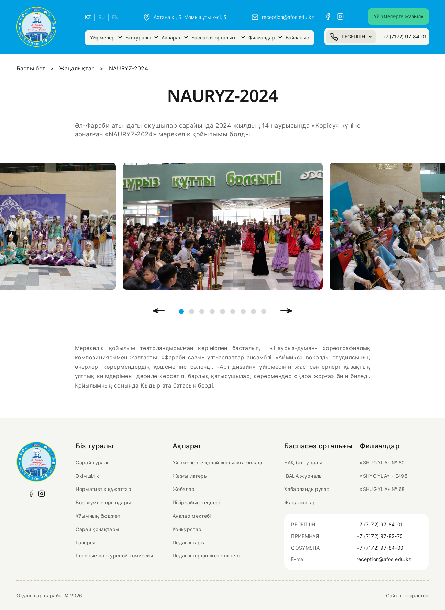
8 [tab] (253, 311)
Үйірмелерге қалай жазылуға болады (219, 462)
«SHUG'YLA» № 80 (382, 462)
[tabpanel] (223, 226)
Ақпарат (175, 38)
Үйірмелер (106, 38)
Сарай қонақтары (97, 529)
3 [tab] (201, 311)
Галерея (86, 542)
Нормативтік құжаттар (103, 489)
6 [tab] (232, 311)
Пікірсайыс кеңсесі (196, 502)
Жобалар (183, 489)
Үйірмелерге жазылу (398, 16)
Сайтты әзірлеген (407, 595)
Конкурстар (187, 529)
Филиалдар (265, 38)
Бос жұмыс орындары (103, 502)
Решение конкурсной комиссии (114, 556)
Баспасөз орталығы (218, 38)
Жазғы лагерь (190, 476)
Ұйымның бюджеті (98, 516)
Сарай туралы (93, 462)
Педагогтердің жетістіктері (206, 556)
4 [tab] (212, 311)
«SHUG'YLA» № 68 (382, 489)
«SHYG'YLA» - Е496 (383, 476)
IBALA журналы (303, 476)
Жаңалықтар (77, 68)
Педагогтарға (189, 542)
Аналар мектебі (192, 516)
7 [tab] (243, 311)
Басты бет (31, 68)
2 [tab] (191, 311)
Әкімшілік (87, 476)
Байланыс (297, 38)
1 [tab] (181, 311)
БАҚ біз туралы (303, 462)
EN (115, 17)
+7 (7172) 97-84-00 (379, 548)
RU (101, 17)
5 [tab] (222, 311)
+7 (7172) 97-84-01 (404, 36)
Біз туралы (141, 38)
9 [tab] (263, 311)
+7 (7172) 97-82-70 (379, 536)
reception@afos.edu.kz (383, 559)
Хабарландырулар (307, 489)
